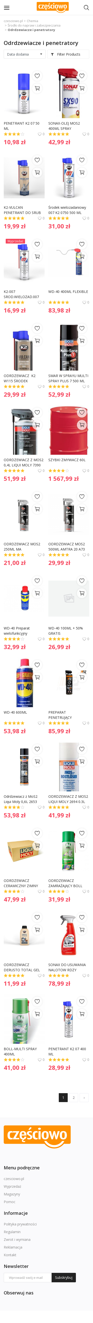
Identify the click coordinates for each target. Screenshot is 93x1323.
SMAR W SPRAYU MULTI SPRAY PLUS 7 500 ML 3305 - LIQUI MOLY (68, 378)
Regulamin (12, 1231)
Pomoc (9, 1201)
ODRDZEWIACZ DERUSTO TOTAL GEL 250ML (22, 967)
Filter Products (65, 54)
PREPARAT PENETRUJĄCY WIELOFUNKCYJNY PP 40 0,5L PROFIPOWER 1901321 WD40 (66, 715)
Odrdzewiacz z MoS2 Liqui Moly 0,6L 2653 (21, 799)
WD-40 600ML (15, 712)
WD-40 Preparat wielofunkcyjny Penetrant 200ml (17, 631)
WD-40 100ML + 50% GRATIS (66, 631)
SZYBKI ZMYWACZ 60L (67, 459)
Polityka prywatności (20, 1224)
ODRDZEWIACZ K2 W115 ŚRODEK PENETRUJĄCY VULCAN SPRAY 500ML (23, 378)
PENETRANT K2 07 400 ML (67, 1051)
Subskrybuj (63, 1277)
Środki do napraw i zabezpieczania (34, 25)
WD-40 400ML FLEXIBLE (68, 291)
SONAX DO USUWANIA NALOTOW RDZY (67, 967)
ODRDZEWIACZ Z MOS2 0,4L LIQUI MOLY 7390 (24, 462)
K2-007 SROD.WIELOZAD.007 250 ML (22, 294)
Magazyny (12, 1194)
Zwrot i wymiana (17, 1239)
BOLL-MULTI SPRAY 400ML (21, 1051)
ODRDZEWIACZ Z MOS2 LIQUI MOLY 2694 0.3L (68, 799)
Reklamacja (13, 1247)
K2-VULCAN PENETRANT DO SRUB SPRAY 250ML (23, 210)
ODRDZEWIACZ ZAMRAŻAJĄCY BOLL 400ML (65, 883)
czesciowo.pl (13, 21)
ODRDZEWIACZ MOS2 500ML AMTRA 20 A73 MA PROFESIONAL (67, 547)
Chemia (32, 21)
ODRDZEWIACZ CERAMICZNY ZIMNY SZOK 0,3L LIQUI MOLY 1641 (23, 883)
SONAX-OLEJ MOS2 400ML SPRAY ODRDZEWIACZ (64, 126)
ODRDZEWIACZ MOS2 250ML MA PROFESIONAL (22, 547)
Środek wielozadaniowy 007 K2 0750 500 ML (67, 210)
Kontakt (10, 1255)
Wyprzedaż (12, 1186)
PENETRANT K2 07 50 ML (22, 126)
